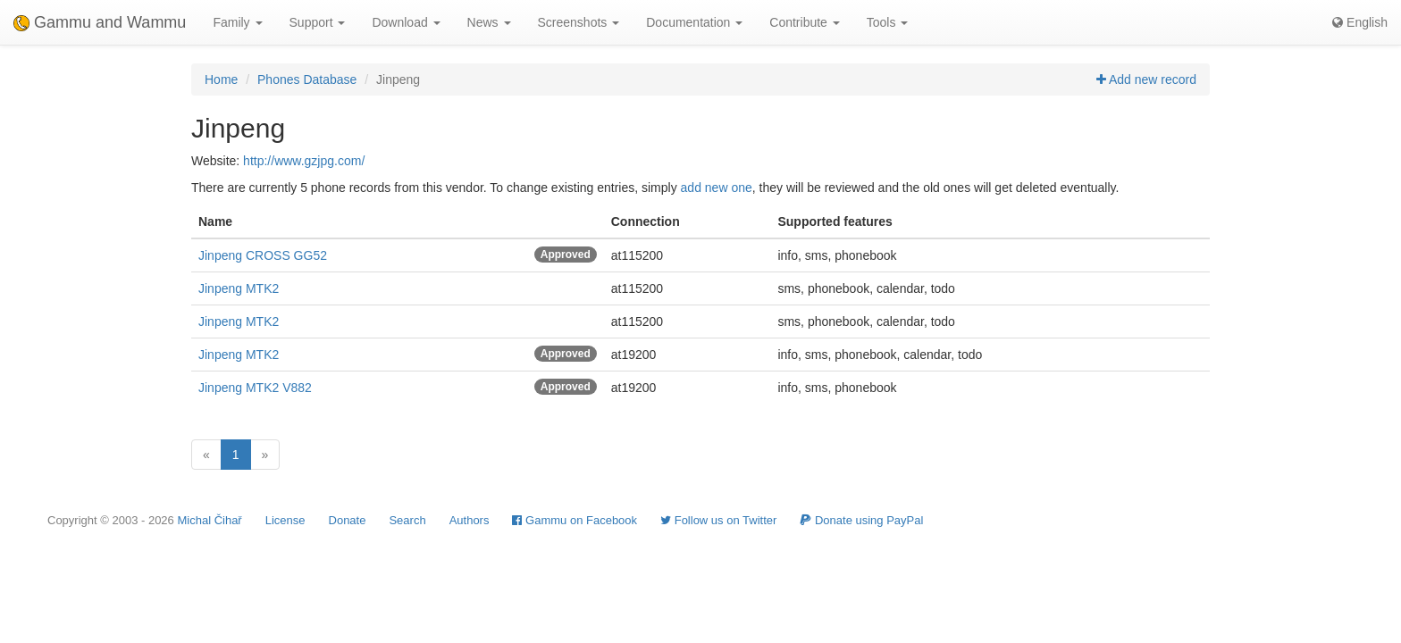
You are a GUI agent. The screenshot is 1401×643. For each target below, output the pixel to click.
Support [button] (317, 22)
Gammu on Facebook (574, 520)
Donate (347, 520)
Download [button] (406, 22)
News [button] (489, 22)
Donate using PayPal (861, 520)
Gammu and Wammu (99, 22)
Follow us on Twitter (718, 520)
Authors (469, 520)
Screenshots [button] (579, 22)
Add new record (1146, 79)
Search (407, 520)
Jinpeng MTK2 (238, 288)
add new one (716, 187)
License (285, 520)
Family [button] (237, 22)
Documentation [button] (694, 22)
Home (221, 79)
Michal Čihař (209, 520)
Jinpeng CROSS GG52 (262, 255)
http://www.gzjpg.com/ (304, 161)
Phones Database (307, 79)
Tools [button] (888, 22)
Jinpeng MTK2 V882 (255, 387)
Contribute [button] (804, 22)
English (1360, 22)
